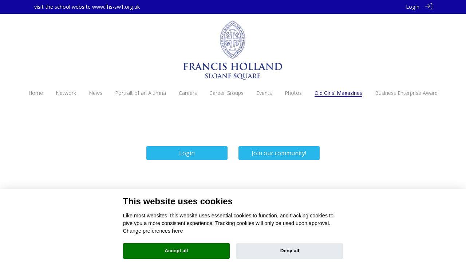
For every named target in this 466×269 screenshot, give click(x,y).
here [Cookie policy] (177, 231)
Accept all (176, 250)
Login (412, 6)
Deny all (289, 250)
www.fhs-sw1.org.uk (116, 6)
